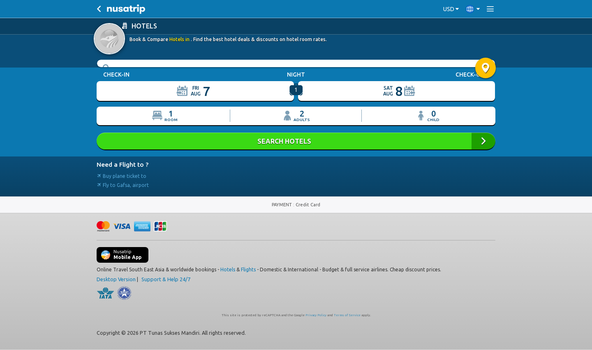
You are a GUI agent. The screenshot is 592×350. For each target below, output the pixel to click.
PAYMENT (282, 204)
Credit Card (308, 204)
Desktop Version (116, 279)
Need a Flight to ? (122, 164)
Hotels (227, 269)
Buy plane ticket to (121, 176)
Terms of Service (347, 315)
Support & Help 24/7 (165, 279)
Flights (248, 269)
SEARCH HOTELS (296, 141)
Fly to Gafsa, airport (123, 185)
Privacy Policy (315, 315)
